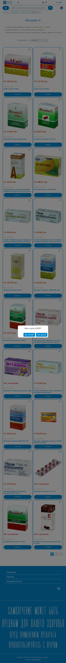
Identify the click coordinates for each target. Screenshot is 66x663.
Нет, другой (41, 335)
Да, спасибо (29, 335)
